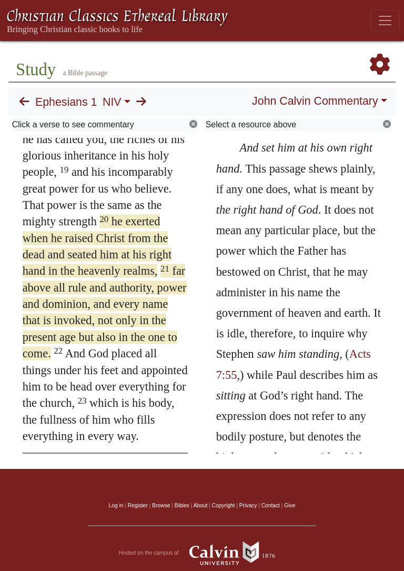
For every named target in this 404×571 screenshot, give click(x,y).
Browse (161, 505)
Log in (116, 505)
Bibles (182, 505)
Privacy (248, 505)
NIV (112, 102)
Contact (270, 505)
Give (289, 505)
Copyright (223, 505)
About (200, 505)
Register (138, 505)
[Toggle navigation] (385, 20)
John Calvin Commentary (315, 101)
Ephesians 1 (66, 102)
